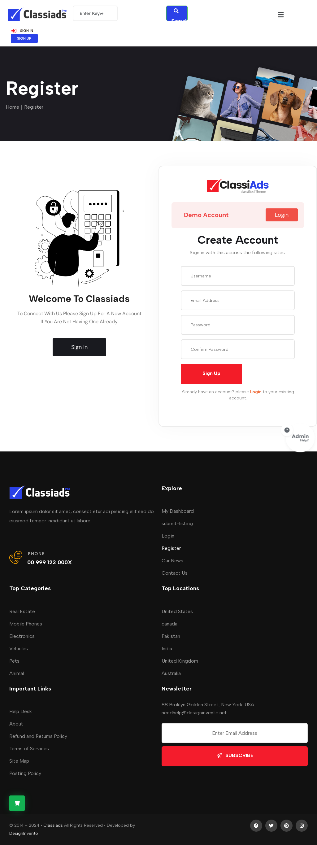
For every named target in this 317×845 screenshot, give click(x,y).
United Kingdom (180, 661)
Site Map (19, 761)
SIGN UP (24, 38)
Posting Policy (25, 773)
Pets (14, 661)
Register (171, 548)
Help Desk (20, 711)
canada (169, 624)
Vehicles (18, 648)
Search (179, 14)
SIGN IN (22, 30)
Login (168, 536)
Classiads (53, 825)
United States (177, 611)
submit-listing (177, 523)
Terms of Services (29, 748)
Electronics (22, 636)
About (16, 724)
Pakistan (171, 636)
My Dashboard (178, 511)
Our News (172, 561)
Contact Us (175, 573)
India (167, 648)
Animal (16, 673)
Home (12, 107)
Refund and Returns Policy (38, 736)
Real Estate (22, 611)
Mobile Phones (25, 624)
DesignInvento (23, 833)
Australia (171, 673)
